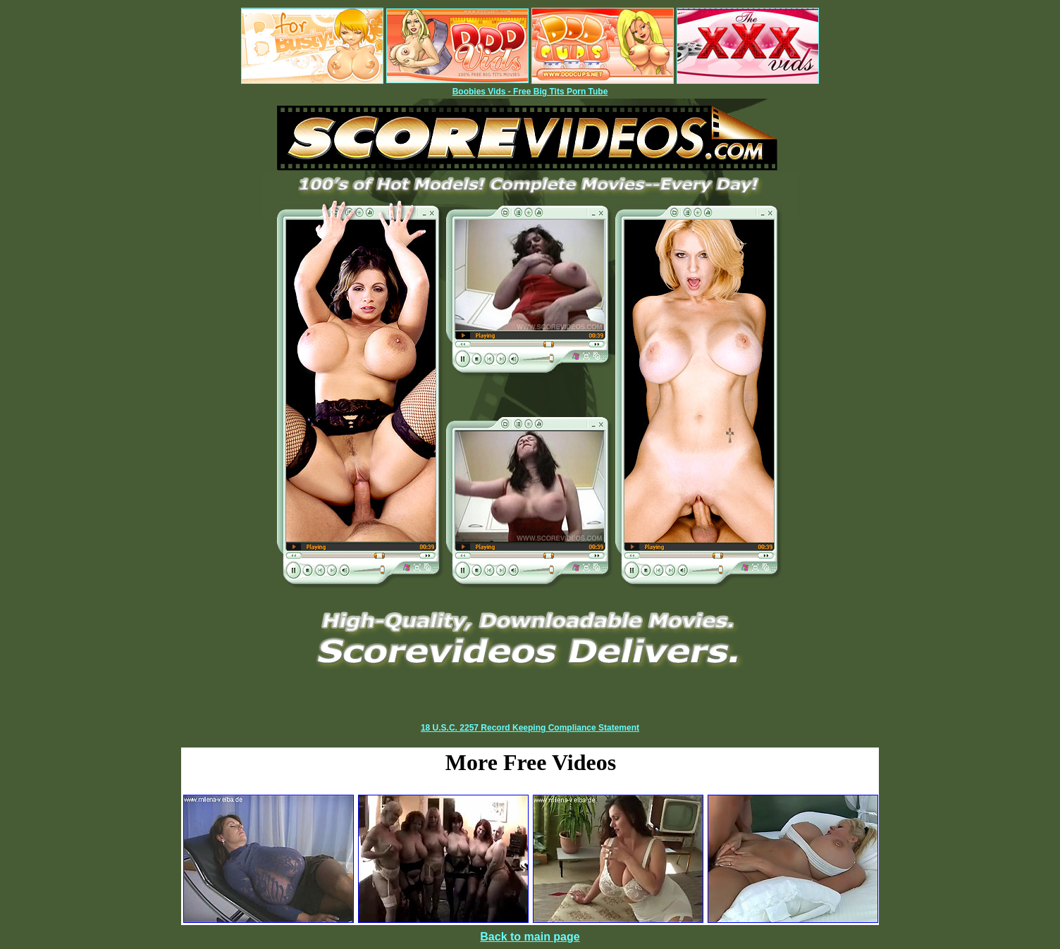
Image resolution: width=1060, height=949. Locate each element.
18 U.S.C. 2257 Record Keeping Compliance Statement (530, 728)
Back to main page (529, 937)
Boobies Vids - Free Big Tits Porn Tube (530, 92)
